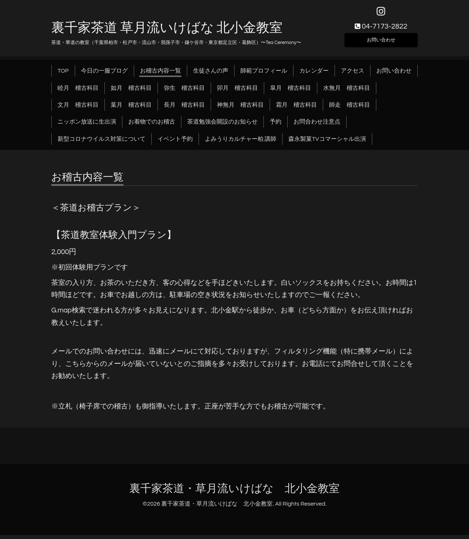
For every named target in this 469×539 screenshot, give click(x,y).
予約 (275, 126)
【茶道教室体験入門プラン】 (113, 239)
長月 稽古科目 (184, 109)
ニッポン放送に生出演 (87, 126)
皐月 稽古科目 (290, 92)
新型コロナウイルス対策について (101, 143)
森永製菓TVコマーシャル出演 (327, 143)
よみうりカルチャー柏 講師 (240, 143)
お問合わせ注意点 (316, 126)
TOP (63, 75)
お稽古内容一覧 (160, 75)
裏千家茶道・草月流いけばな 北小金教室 (234, 492)
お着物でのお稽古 (151, 126)
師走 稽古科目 (349, 109)
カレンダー (314, 75)
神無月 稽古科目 (240, 109)
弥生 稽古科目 (184, 92)
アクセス (352, 75)
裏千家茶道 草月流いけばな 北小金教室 (166, 32)
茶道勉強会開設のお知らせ (222, 126)
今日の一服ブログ (104, 75)
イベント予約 (175, 143)
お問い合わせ (381, 42)
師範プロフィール (263, 75)
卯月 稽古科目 (237, 92)
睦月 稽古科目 (78, 92)
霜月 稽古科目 (296, 109)
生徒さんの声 (210, 75)
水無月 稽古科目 (346, 92)
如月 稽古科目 (131, 92)
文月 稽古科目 (78, 109)
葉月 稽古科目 (131, 109)
